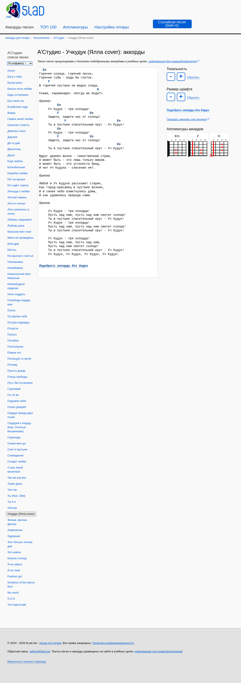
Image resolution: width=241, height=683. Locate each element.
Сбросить (193, 77)
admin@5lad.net (40, 651)
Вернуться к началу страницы (27, 661)
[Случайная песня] (172, 24)
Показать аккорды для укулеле (187, 119)
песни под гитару (50, 643)
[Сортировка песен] (20, 63)
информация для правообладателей (172, 61)
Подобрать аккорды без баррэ (63, 266)
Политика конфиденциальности (113, 643)
